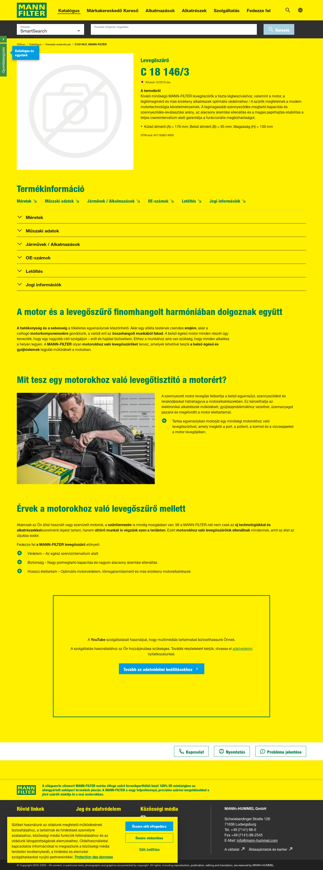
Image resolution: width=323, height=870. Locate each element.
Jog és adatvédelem (98, 808)
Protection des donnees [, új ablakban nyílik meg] (94, 856)
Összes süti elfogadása (149, 826)
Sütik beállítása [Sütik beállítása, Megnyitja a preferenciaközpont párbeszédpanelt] (149, 849)
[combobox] (174, 29)
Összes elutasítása (149, 838)
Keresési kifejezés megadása (111, 26)
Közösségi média (159, 808)
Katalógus (69, 9)
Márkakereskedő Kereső (112, 9)
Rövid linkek (30, 808)
